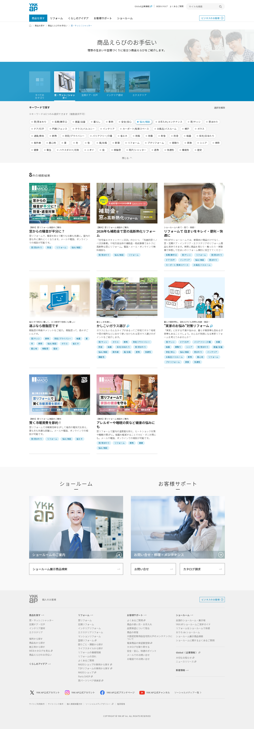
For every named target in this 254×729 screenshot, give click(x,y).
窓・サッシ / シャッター (41, 620)
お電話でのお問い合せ (138, 659)
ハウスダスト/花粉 (69, 149)
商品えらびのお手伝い (57, 25)
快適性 (170, 149)
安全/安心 (126, 121)
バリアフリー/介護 (102, 135)
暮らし (96, 121)
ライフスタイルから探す (90, 648)
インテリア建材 (37, 628)
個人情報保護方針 (74, 703)
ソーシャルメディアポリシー (100, 703)
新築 (117, 142)
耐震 (150, 135)
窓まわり (213, 121)
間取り (175, 142)
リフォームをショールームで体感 (193, 628)
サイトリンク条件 (56, 703)
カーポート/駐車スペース (136, 128)
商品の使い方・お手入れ (139, 624)
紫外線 (37, 142)
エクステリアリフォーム (90, 632)
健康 (36, 149)
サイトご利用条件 (37, 703)
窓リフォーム (85, 620)
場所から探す (36, 638)
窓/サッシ (195, 121)
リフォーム (56, 18)
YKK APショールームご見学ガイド (193, 624)
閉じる (125, 158)
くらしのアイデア (78, 18)
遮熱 (156, 149)
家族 (189, 142)
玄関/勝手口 (61, 121)
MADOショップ (86, 672)
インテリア (109, 128)
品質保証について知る (138, 628)
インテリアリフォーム (89, 628)
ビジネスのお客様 (210, 18)
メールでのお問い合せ (138, 655)
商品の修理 (132, 632)
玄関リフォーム (86, 624)
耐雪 (163, 135)
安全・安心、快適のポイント (141, 651)
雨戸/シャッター (137, 149)
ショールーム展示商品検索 (50, 569)
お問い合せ (141, 569)
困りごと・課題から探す (90, 644)
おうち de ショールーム (188, 632)
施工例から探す (37, 647)
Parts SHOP (84, 676)
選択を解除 (219, 107)
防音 (176, 135)
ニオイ (90, 149)
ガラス (200, 128)
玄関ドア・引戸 (37, 624)
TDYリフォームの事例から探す (94, 668)
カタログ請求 (192, 569)
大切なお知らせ (184, 657)
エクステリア (36, 632)
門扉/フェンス (59, 128)
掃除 (217, 142)
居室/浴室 (80, 121)
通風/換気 (39, 135)
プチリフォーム (156, 142)
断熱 (54, 135)
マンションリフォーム (89, 636)
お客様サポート (103, 18)
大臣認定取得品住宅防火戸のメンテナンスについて (149, 637)
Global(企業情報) (142, 6)
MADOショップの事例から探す (94, 664)
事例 (111, 121)
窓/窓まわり (40, 121)
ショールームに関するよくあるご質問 (195, 640)
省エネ (123, 135)
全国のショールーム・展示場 (190, 620)
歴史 (199, 149)
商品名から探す (37, 642)
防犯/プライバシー (75, 135)
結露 (188, 135)
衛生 (49, 149)
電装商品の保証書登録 (138, 643)
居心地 (52, 142)
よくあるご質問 (176, 6)
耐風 (137, 135)
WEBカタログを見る (39, 650)
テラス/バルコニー (85, 128)
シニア (203, 142)
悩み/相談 (145, 121)
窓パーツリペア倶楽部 (89, 680)
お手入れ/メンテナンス (170, 121)
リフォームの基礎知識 (89, 652)
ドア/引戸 (39, 128)
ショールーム (125, 18)
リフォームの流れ (87, 656)
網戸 (187, 128)
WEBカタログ (162, 6)
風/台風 (103, 142)
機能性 (185, 149)
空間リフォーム (86, 640)
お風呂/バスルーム (167, 128)
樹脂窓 (117, 149)
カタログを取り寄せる (138, 647)
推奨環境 (121, 703)
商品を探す (38, 18)
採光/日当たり (206, 135)
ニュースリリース (185, 661)
